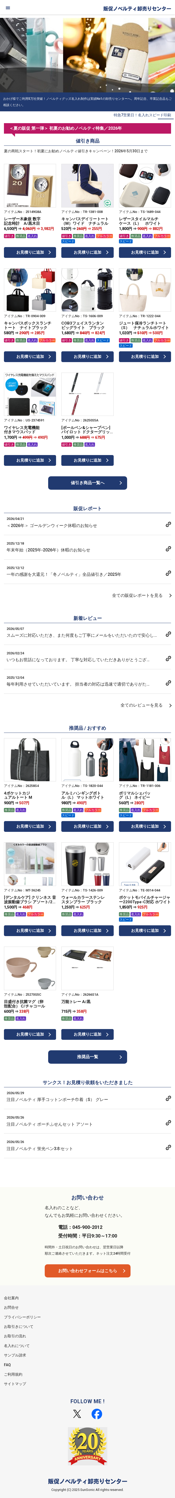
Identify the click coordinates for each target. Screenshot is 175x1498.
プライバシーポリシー (22, 1317)
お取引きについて (18, 1326)
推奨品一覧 (87, 1056)
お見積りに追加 (30, 252)
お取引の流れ (15, 1336)
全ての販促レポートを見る (137, 595)
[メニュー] (8, 8)
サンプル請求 (15, 1355)
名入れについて (17, 1346)
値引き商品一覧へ (87, 482)
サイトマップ (15, 1384)
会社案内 (11, 1298)
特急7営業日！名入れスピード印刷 (142, 115)
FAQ (7, 1365)
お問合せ (11, 1307)
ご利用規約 (13, 1374)
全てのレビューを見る (142, 705)
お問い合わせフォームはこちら (87, 1270)
